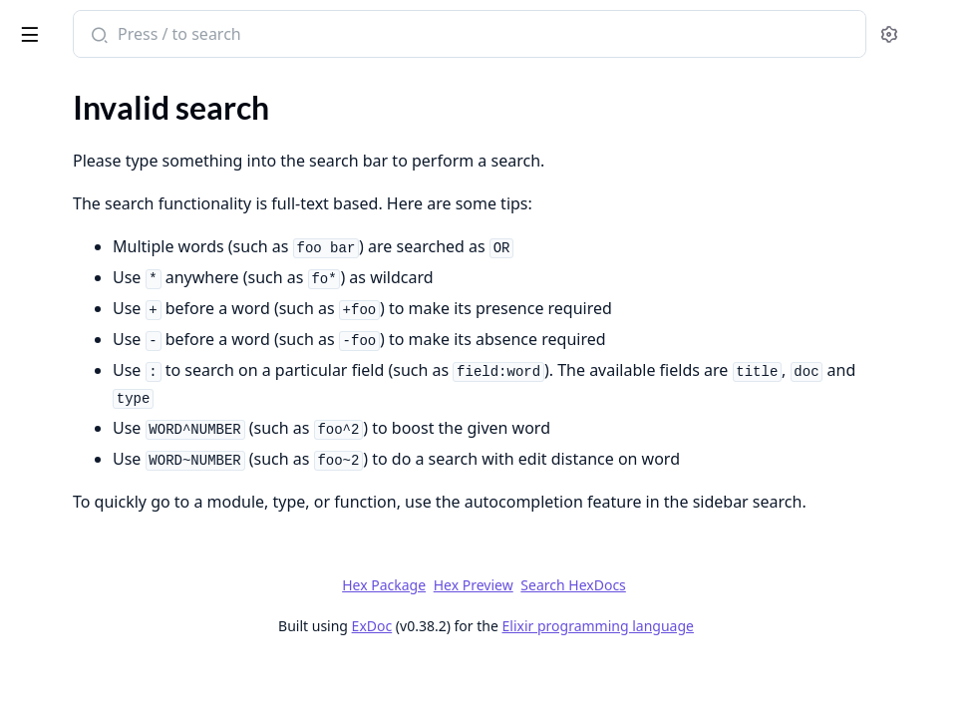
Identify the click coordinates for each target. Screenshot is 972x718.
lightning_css (70, 24)
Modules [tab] (120, 85)
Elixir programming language (747, 679)
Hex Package (533, 638)
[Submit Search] (383, 36)
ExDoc (521, 679)
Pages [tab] (36, 85)
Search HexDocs (722, 639)
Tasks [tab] (218, 85)
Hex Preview (623, 638)
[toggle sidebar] (272, 31)
